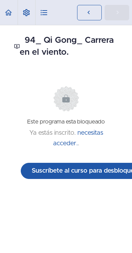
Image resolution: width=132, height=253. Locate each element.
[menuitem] (26, 12)
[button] (9, 12)
